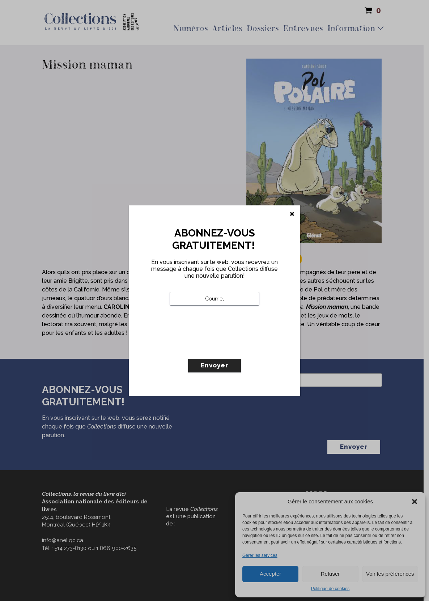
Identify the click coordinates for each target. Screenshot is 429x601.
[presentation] (225, 347)
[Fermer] (292, 214)
